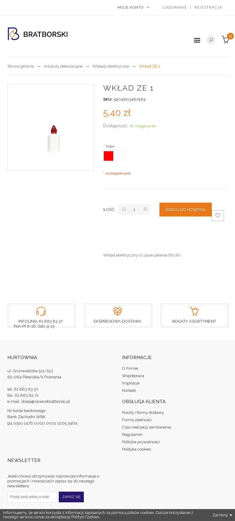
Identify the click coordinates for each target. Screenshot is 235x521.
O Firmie (130, 368)
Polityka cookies (136, 449)
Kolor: (110, 146)
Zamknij (222, 515)
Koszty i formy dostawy (143, 412)
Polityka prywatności (141, 442)
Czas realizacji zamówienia (146, 427)
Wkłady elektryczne (110, 66)
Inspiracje (131, 383)
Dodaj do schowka (218, 217)
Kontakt (129, 390)
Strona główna (20, 66)
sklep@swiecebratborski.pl (45, 401)
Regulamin (132, 434)
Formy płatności (137, 420)
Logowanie (174, 7)
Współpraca (133, 375)
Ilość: (109, 209)
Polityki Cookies (85, 517)
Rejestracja (208, 7)
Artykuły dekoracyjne (63, 66)
